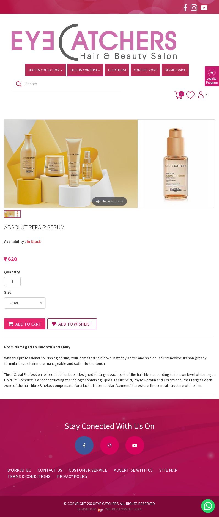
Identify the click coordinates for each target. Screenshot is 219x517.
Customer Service (88, 470)
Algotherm (117, 70)
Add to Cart (24, 324)
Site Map (168, 470)
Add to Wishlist (72, 324)
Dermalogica (175, 70)
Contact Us (50, 470)
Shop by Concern (85, 70)
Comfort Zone (145, 70)
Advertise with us (133, 470)
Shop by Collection (45, 70)
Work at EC (19, 470)
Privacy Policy (72, 476)
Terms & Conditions (28, 476)
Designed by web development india (110, 509)
